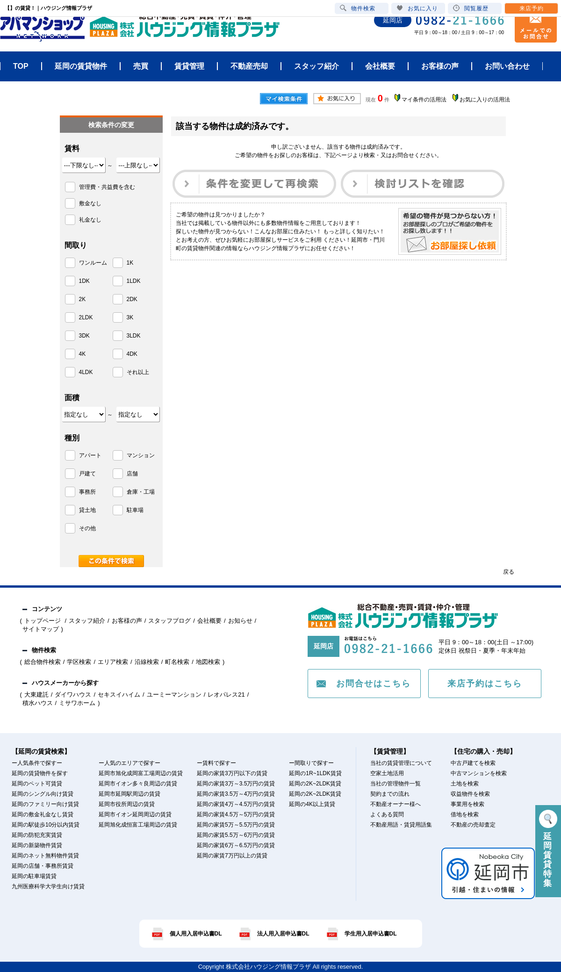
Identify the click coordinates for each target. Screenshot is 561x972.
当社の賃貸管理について (401, 763)
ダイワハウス (73, 694)
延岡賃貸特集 (548, 849)
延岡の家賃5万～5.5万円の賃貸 (236, 824)
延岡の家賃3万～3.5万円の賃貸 (236, 783)
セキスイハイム (119, 694)
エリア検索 (113, 661)
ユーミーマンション (174, 694)
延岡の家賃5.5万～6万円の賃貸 (236, 835)
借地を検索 (465, 814)
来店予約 (531, 8)
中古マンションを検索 (479, 773)
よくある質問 (387, 814)
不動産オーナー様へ (395, 804)
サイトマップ (40, 629)
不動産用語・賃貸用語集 (401, 824)
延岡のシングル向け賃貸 (42, 794)
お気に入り (417, 8)
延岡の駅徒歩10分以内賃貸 (45, 824)
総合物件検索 (42, 661)
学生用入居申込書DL (371, 933)
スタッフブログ (169, 620)
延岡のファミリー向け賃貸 (45, 804)
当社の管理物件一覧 (395, 783)
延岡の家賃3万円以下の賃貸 (232, 773)
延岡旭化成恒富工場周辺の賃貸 (138, 824)
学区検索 (79, 661)
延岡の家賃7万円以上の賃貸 (232, 855)
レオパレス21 (226, 694)
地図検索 (208, 661)
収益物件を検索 (470, 794)
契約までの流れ (390, 794)
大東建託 (36, 694)
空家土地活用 (387, 773)
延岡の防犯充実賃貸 (37, 835)
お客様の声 (127, 620)
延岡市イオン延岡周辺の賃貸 (135, 814)
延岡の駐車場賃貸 (34, 876)
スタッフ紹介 (87, 620)
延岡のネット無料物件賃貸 (45, 855)
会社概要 (209, 620)
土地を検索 (465, 783)
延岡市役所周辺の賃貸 (127, 804)
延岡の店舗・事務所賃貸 (42, 866)
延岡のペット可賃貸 (37, 783)
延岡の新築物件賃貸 (37, 845)
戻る (508, 572)
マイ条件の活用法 (424, 99)
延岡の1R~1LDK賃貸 (315, 773)
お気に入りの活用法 (485, 99)
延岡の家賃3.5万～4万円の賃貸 (236, 794)
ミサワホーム (77, 702)
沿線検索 (147, 661)
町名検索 (177, 661)
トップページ (43, 620)
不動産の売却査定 (473, 824)
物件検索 (357, 8)
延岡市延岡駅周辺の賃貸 (129, 794)
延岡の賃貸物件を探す (40, 773)
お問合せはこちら (373, 683)
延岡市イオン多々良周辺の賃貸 (138, 783)
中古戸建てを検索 (473, 763)
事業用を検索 (467, 804)
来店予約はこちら (484, 683)
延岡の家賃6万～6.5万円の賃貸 (236, 845)
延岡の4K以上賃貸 (312, 804)
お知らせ (240, 620)
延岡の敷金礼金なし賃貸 (42, 814)
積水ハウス (37, 702)
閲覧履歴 (471, 8)
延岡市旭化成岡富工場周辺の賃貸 (141, 773)
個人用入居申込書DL (196, 933)
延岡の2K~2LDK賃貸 (315, 783)
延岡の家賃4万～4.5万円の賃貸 (236, 804)
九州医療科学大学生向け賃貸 (48, 886)
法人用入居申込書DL (283, 933)
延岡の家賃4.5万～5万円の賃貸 (236, 814)
